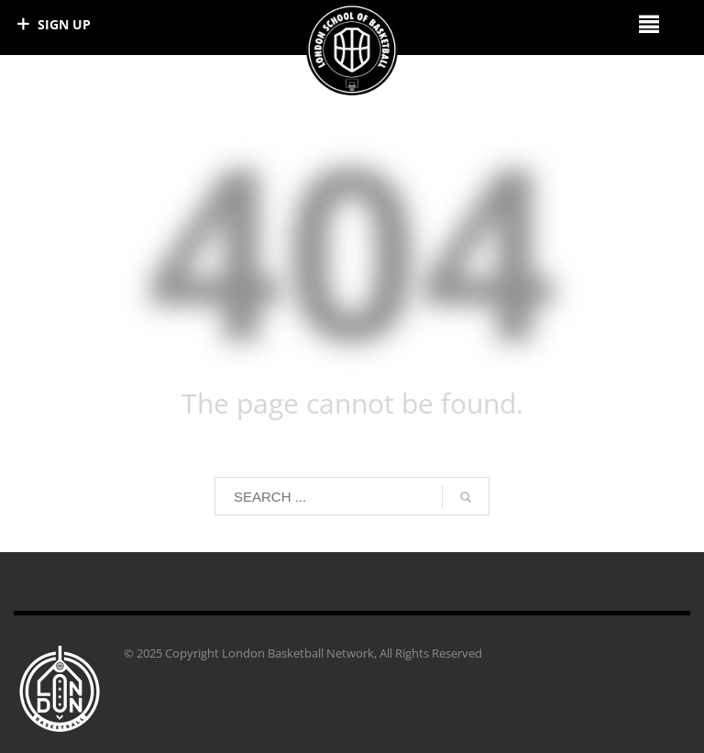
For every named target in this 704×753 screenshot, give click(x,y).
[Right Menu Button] (648, 23)
